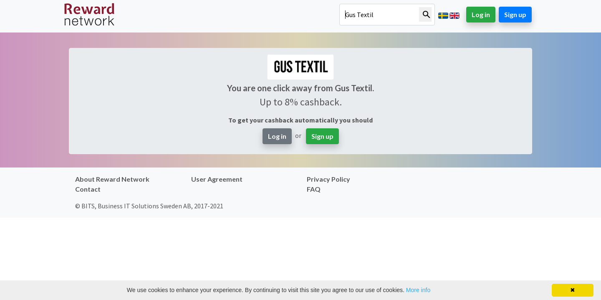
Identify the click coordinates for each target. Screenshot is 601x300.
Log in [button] (481, 14)
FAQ (314, 189)
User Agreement (216, 179)
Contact (88, 189)
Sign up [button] (515, 14)
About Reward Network (112, 179)
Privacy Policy (328, 179)
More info (418, 290)
